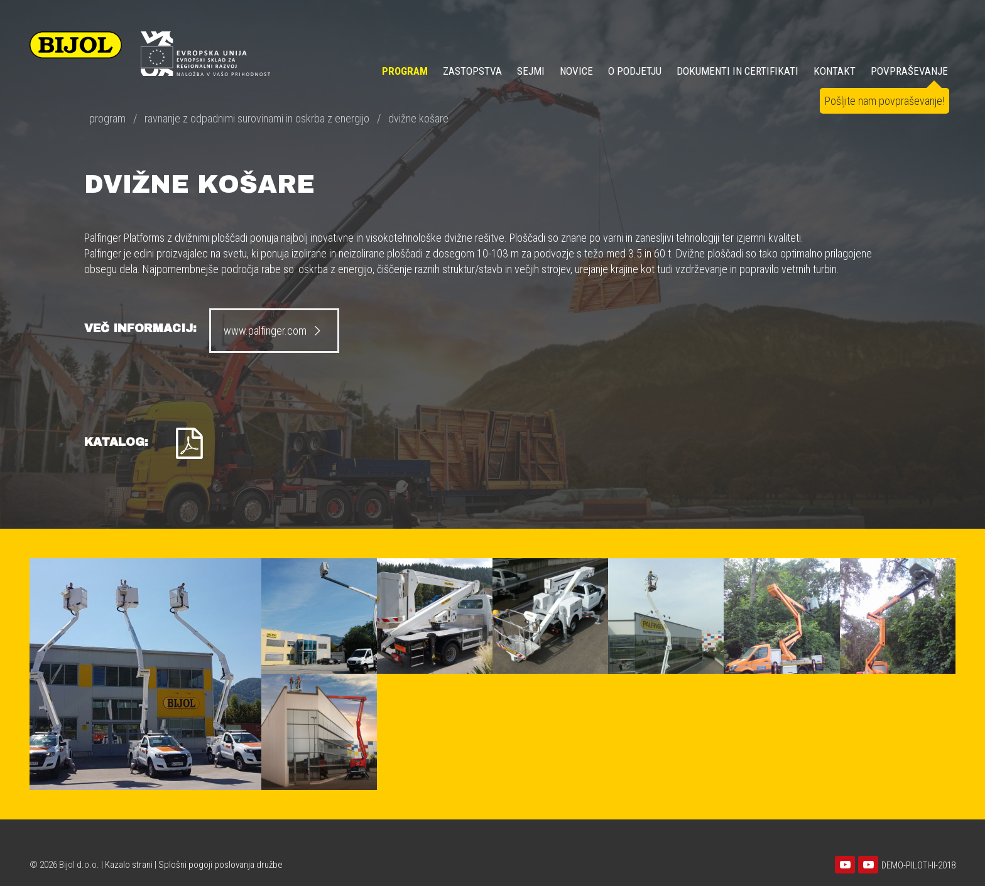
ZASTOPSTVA (472, 71)
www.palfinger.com (274, 330)
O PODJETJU (634, 71)
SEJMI (531, 71)
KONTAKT (835, 71)
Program (405, 71)
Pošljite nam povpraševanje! (884, 100)
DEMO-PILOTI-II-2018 (918, 865)
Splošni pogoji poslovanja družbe (220, 864)
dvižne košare (418, 118)
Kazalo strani (129, 864)
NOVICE (576, 71)
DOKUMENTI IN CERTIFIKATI (737, 71)
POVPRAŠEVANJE (909, 71)
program (107, 118)
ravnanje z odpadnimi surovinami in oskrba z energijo (256, 118)
